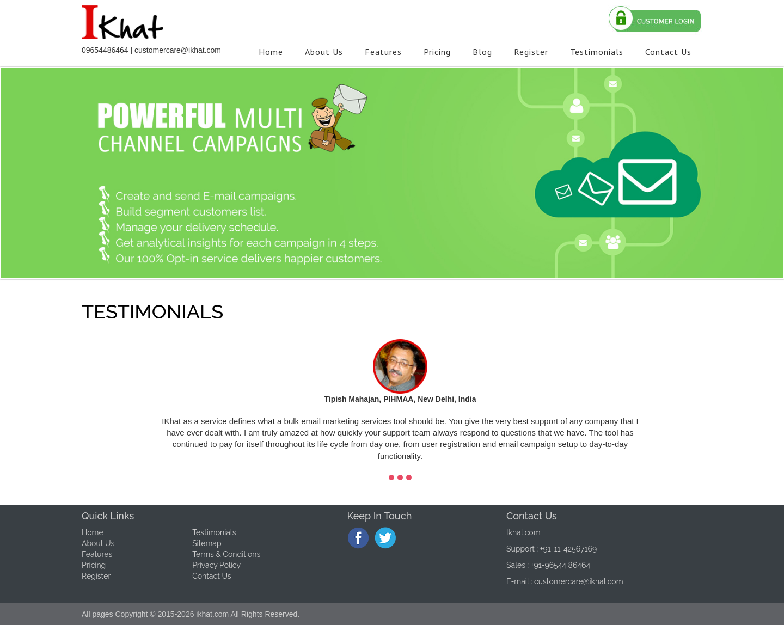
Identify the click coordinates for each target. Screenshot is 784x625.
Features (97, 554)
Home (92, 532)
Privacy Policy (216, 565)
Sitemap (206, 543)
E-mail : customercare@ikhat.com (564, 581)
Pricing (94, 565)
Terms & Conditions (226, 554)
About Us (98, 543)
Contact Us (211, 576)
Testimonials (214, 532)
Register (96, 576)
